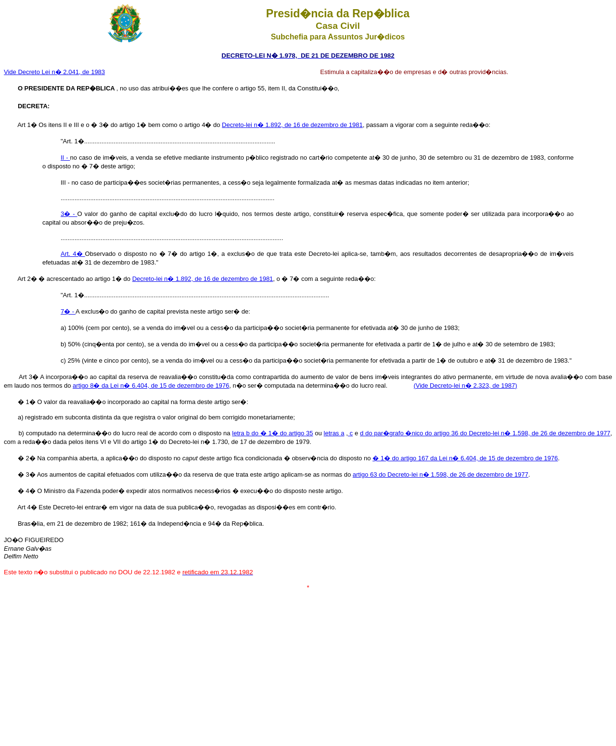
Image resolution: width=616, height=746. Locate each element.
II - (65, 157)
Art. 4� (73, 253)
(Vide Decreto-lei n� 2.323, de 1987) (465, 385)
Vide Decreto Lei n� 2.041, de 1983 (54, 72)
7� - (68, 311)
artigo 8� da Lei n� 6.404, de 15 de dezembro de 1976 (151, 385)
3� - (69, 213)
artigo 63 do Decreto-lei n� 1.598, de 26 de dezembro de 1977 (440, 474)
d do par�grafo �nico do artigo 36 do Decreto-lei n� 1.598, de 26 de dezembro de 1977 (485, 433)
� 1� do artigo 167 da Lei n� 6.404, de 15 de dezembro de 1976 (465, 458)
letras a (334, 433)
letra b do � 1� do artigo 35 (272, 433)
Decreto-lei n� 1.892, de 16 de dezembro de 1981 (292, 124)
